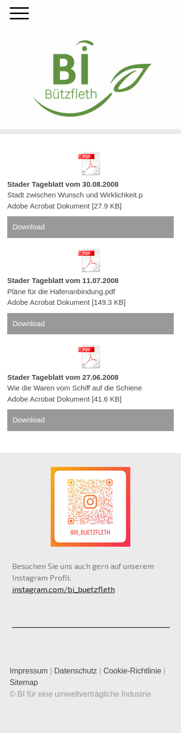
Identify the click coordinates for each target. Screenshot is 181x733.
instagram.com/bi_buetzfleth (63, 589)
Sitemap (24, 682)
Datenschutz (75, 671)
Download (29, 227)
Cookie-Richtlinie (132, 671)
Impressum (29, 671)
